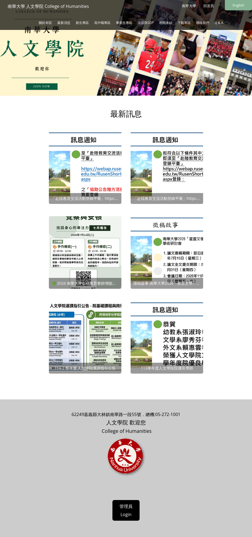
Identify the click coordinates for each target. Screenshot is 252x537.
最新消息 (63, 22)
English (238, 5)
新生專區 (82, 22)
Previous (5, 47)
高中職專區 (102, 22)
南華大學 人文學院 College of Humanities (48, 6)
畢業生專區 (124, 22)
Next (246, 47)
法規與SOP (146, 22)
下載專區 (184, 22)
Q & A (219, 22)
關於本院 (45, 22)
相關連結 (165, 22)
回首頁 (208, 5)
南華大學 (189, 5)
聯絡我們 (202, 22)
